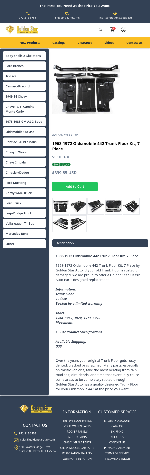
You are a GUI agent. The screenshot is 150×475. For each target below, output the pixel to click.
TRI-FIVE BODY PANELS (77, 421)
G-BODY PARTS (77, 437)
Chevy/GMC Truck (19, 193)
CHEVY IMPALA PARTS (77, 442)
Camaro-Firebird (18, 86)
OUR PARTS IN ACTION (77, 459)
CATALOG (117, 426)
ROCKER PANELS (77, 431)
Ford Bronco (15, 66)
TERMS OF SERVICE (117, 453)
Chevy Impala (16, 162)
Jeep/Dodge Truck (19, 213)
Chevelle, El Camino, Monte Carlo (20, 109)
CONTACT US (117, 442)
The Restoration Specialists (115, 18)
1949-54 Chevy (16, 96)
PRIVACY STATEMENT (117, 448)
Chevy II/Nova (16, 152)
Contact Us (134, 43)
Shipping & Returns (67, 18)
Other (10, 244)
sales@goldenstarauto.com (37, 439)
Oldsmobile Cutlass (20, 132)
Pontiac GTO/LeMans (21, 142)
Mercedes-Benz (17, 234)
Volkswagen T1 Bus (20, 223)
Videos (109, 43)
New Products (30, 43)
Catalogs (58, 43)
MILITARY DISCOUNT (117, 421)
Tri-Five (11, 76)
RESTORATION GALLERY (77, 453)
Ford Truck (13, 203)
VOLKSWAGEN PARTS (77, 426)
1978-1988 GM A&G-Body (24, 122)
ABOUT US (117, 437)
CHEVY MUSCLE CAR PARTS (77, 448)
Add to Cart (75, 186)
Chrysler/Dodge (17, 172)
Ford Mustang (16, 183)
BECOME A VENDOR (117, 459)
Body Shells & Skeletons (23, 56)
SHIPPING (117, 431)
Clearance (84, 43)
